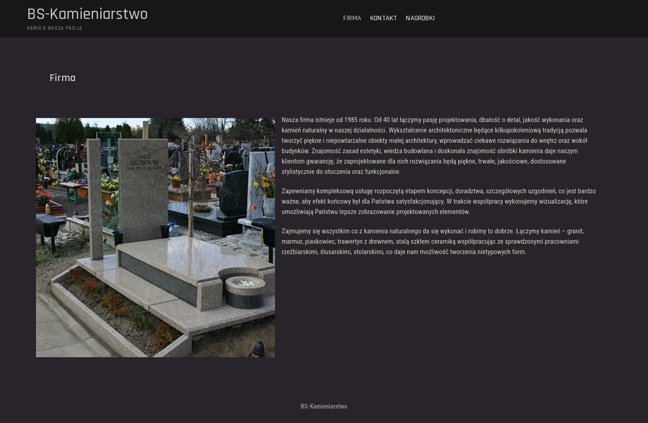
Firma (352, 18)
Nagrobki (420, 18)
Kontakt (383, 18)
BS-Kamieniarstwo (87, 14)
